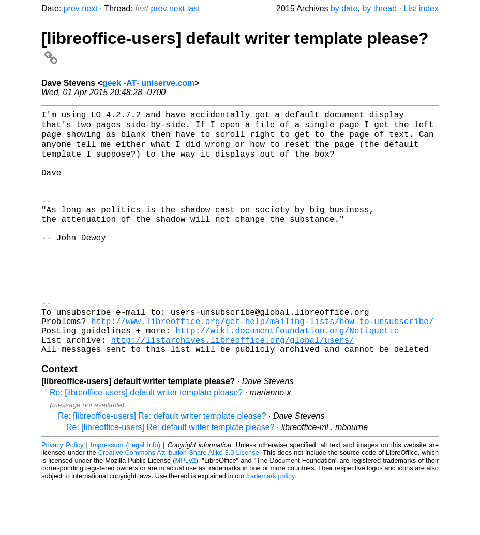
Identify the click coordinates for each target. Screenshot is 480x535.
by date (344, 8)
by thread (379, 8)
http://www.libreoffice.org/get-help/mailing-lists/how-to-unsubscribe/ (262, 366)
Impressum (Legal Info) (125, 496)
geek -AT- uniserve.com (148, 83)
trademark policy (270, 527)
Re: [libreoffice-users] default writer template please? (146, 443)
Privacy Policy (62, 496)
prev (72, 8)
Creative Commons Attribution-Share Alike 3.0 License (178, 504)
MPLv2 (185, 511)
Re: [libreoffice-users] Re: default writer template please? (162, 467)
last (193, 8)
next (89, 8)
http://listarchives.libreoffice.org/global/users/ (232, 388)
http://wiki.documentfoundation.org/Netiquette (287, 377)
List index (421, 8)
